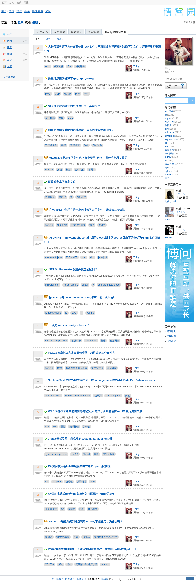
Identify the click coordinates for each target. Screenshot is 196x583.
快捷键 (48, 537)
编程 (63, 145)
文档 (59, 169)
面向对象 (97, 145)
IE (66, 312)
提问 (25, 40)
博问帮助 (171, 331)
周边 (26, 2)
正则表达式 (51, 509)
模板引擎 (76, 340)
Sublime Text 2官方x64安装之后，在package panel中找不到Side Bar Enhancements (101, 380)
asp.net (173, 118)
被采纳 (60, 38)
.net (170, 146)
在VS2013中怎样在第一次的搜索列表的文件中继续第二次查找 (87, 209)
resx (47, 66)
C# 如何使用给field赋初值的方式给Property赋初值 (79, 466)
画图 (61, 118)
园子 (3, 11)
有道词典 (114, 340)
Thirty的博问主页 (115, 32)
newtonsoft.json (53, 257)
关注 (11, 11)
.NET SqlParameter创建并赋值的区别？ (72, 269)
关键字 (101, 225)
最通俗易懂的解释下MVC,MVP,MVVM (71, 78)
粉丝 (19, 11)
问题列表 (42, 32)
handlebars (91, 340)
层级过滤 (112, 368)
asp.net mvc (174, 139)
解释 (77, 93)
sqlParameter (52, 284)
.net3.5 (75, 454)
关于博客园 (57, 579)
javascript (173, 136)
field (92, 481)
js (169, 160)
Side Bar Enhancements (77, 395)
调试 (60, 564)
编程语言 (173, 150)
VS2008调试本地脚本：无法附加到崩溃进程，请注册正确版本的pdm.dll (92, 549)
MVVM (67, 93)
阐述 (86, 93)
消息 (48, 11)
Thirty (136, 66)
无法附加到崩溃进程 (86, 564)
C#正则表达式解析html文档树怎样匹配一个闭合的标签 (81, 493)
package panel (113, 395)
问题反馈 (10, 76)
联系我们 (70, 579)
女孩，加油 (170, 201)
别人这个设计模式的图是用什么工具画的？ (74, 106)
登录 (20, 22)
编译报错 (74, 426)
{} (81, 312)
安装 (127, 395)
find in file (62, 225)
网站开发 (173, 121)
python (172, 171)
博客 (9, 47)
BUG (74, 312)
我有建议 (171, 341)
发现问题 (171, 336)
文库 (9, 66)
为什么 (86, 426)
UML (70, 118)
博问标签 (93, 32)
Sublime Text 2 (53, 395)
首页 (4, 2)
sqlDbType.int (71, 284)
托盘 (76, 537)
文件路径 (79, 169)
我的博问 (76, 32)
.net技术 (173, 111)
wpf (47, 426)
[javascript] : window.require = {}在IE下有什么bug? (82, 297)
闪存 (9, 34)
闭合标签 (93, 509)
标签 (68, 169)
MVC (48, 93)
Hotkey (86, 537)
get (54, 426)
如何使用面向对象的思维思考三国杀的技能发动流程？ (81, 130)
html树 (71, 509)
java (170, 128)
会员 (19, 2)
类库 (96, 454)
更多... (168, 178)
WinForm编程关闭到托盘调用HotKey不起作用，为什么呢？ (86, 521)
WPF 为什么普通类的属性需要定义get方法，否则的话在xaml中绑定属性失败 (95, 411)
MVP (57, 93)
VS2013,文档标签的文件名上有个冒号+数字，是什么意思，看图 (88, 157)
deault (85, 284)
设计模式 (50, 118)
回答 (48, 38)
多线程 (62, 197)
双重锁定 (50, 197)
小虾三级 (180, 194)
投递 (25, 54)
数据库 (172, 125)
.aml (84, 257)
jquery (171, 157)
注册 (35, 22)
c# (170, 114)
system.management (56, 454)
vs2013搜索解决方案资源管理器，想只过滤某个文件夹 (81, 352)
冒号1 (91, 169)
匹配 (81, 509)
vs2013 (49, 169)
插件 (91, 225)
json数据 (102, 257)
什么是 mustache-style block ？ (69, 325)
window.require (53, 312)
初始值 (69, 481)
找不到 (98, 395)
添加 (25, 60)
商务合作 (81, 579)
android (172, 174)
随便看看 (37, 11)
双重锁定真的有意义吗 (61, 181)
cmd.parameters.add (109, 284)
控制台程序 (108, 454)
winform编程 (62, 537)
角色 (86, 145)
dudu (167, 219)
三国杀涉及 (51, 145)
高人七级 (180, 212)
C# (46, 481)
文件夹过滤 (97, 368)
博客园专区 (174, 164)
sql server (173, 132)
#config (90, 312)
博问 (9, 40)
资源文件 (58, 66)
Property (57, 481)
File (69, 66)
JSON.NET (71, 257)
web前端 (173, 153)
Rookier (169, 237)
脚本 (69, 564)
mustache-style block (56, 340)
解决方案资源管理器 (76, 368)
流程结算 (75, 145)
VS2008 (49, 564)
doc (92, 257)
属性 (63, 426)
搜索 (59, 368)
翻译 (103, 340)
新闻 (11, 2)
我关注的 (59, 32)
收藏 (9, 60)
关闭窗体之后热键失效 (106, 537)
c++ (170, 143)
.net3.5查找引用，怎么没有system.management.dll (80, 438)
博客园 (104, 579)
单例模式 (81, 197)
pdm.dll (105, 564)
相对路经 (80, 66)
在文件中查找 (78, 225)
